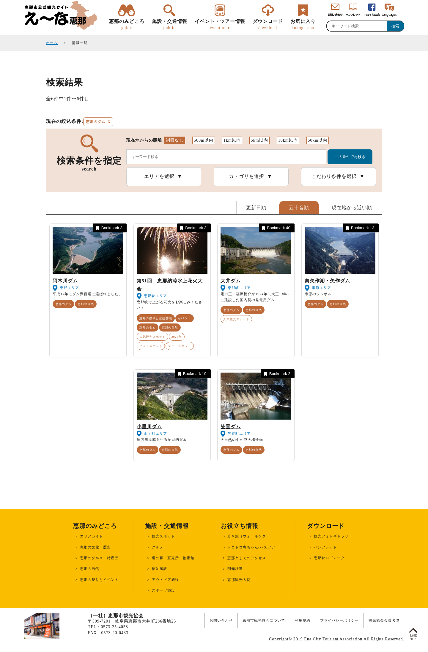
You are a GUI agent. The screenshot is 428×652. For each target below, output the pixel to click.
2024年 (176, 336)
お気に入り (303, 25)
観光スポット (163, 536)
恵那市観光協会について (264, 620)
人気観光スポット (152, 336)
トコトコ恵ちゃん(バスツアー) (254, 547)
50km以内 (318, 140)
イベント (184, 318)
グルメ (157, 547)
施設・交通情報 (169, 25)
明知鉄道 (235, 569)
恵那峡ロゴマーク (329, 558)
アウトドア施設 (165, 580)
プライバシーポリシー (339, 620)
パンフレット (325, 547)
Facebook (372, 15)
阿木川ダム (65, 280)
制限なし (175, 140)
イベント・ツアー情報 (220, 25)
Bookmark (108, 228)
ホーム (52, 43)
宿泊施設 (159, 569)
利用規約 (302, 620)
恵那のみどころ (126, 25)
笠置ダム (231, 426)
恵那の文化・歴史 (95, 547)
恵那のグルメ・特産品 (99, 558)
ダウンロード (268, 25)
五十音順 (299, 207)
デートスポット (179, 346)
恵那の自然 (86, 304)
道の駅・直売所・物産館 (173, 558)
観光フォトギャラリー (333, 536)
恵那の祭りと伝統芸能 (155, 318)
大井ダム (231, 280)
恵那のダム (63, 304)
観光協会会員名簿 (384, 620)
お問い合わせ (221, 620)
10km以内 (288, 140)
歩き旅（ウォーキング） (248, 536)
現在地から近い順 (352, 207)
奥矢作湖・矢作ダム (327, 280)
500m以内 (203, 140)
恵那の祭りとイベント (99, 580)
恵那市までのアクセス (246, 558)
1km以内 (232, 140)
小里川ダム (149, 426)
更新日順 (256, 207)
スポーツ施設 (163, 590)
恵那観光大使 (239, 580)
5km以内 (259, 140)
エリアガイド (91, 536)
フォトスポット (150, 346)
